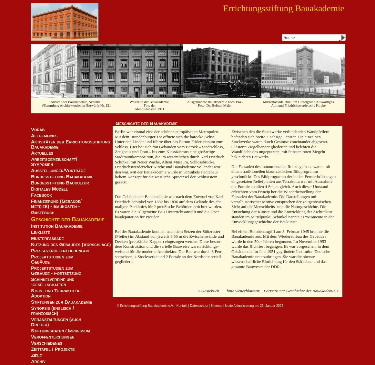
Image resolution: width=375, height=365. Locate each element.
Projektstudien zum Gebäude (52, 259)
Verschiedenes (46, 343)
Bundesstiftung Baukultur (60, 182)
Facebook (41, 195)
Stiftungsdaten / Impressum (60, 330)
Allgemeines (44, 135)
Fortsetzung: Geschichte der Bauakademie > (301, 290)
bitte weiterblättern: (243, 290)
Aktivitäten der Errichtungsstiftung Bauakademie (70, 144)
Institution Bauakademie (57, 226)
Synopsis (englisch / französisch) (52, 311)
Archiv (38, 361)
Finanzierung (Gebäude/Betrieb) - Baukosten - (56, 204)
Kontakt (182, 306)
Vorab (38, 129)
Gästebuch (43, 212)
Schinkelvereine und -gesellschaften (52, 282)
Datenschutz (199, 306)
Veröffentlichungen (53, 336)
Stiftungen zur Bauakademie (61, 302)
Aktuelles (42, 153)
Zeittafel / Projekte (53, 349)
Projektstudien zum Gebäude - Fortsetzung (56, 271)
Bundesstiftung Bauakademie (62, 176)
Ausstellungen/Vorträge (58, 170)
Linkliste (40, 232)
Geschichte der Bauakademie (68, 219)
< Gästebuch (208, 290)
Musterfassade (47, 238)
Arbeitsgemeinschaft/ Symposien (54, 162)
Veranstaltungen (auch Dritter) (56, 322)
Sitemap (217, 306)
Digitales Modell (49, 189)
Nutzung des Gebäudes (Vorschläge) (71, 244)
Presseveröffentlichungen (60, 250)
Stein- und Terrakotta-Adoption (56, 293)
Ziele (36, 355)
